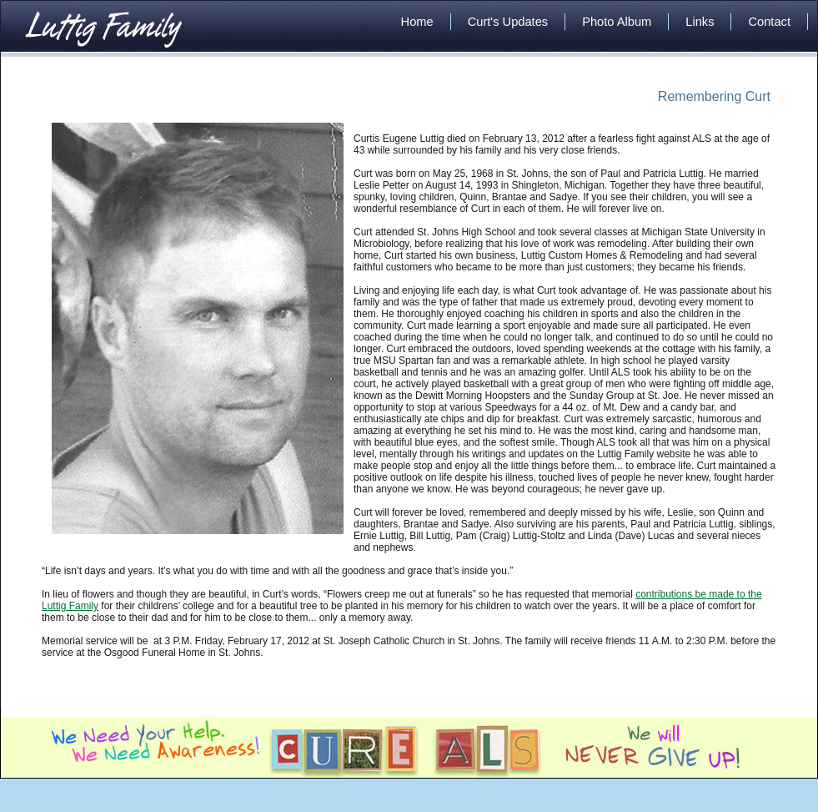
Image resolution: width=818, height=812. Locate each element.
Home (417, 21)
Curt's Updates (508, 21)
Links (699, 21)
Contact (769, 21)
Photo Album (616, 21)
